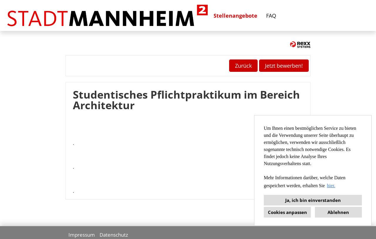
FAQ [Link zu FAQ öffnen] (271, 15)
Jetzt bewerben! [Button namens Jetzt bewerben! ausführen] (284, 65)
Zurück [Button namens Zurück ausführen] (243, 65)
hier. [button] (331, 185)
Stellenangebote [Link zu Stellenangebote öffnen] (235, 15)
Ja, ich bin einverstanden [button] (313, 200)
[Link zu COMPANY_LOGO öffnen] (107, 15)
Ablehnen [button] (338, 212)
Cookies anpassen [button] (287, 212)
